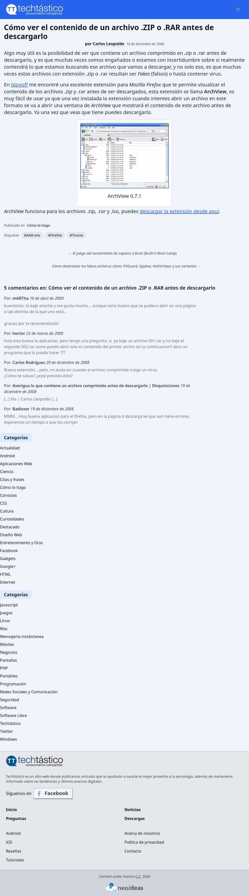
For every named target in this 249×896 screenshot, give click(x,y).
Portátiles (9, 676)
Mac (4, 628)
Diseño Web (11, 535)
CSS (3, 503)
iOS (9, 842)
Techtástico (10, 723)
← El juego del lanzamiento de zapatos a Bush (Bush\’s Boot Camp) (122, 253)
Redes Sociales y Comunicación (29, 692)
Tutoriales (15, 860)
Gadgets (8, 558)
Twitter (6, 731)
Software (8, 707)
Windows (8, 739)
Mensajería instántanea (22, 636)
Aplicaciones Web (16, 463)
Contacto (132, 851)
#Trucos (76, 235)
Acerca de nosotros (142, 833)
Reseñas (13, 851)
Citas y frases (12, 479)
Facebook (9, 550)
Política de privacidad (144, 842)
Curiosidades (12, 519)
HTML (5, 574)
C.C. (138, 876)
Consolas (8, 495)
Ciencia (6, 471)
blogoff (19, 84)
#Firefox (55, 235)
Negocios (8, 652)
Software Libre (13, 715)
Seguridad (9, 699)
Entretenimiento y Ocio (21, 542)
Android (7, 455)
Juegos (6, 613)
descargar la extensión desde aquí (179, 211)
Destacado (10, 527)
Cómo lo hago (38, 225)
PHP (4, 668)
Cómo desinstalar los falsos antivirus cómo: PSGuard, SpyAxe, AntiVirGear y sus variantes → (126, 266)
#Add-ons (32, 235)
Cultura (7, 511)
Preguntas (16, 818)
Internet (7, 582)
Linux (5, 620)
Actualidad (10, 448)
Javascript (9, 605)
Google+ (8, 566)
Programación (13, 684)
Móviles (7, 644)
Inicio (11, 809)
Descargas (134, 818)
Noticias (132, 809)
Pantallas (8, 660)
